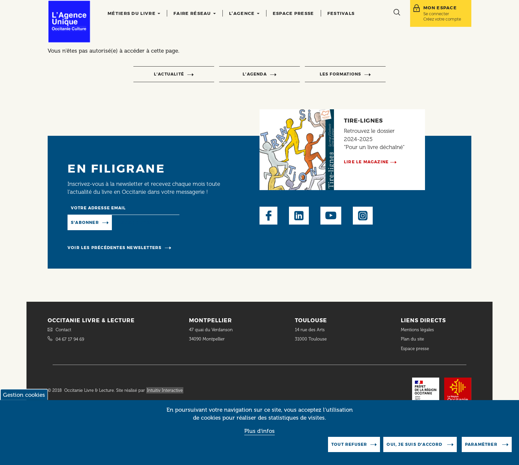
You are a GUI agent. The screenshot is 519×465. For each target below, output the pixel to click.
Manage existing (139, 222)
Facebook (268, 216)
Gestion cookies (24, 399)
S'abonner (85, 222)
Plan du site (412, 338)
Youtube (330, 216)
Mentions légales (418, 329)
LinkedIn (299, 216)
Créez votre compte (442, 19)
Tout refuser (349, 449)
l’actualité (169, 74)
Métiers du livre (134, 13)
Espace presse (293, 13)
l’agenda (255, 74)
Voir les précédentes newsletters (115, 247)
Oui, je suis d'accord (415, 449)
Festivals (341, 13)
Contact (63, 329)
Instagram (363, 216)
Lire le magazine (366, 161)
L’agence (244, 13)
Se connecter (436, 13)
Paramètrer (482, 449)
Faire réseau (194, 13)
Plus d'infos (259, 435)
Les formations (340, 74)
